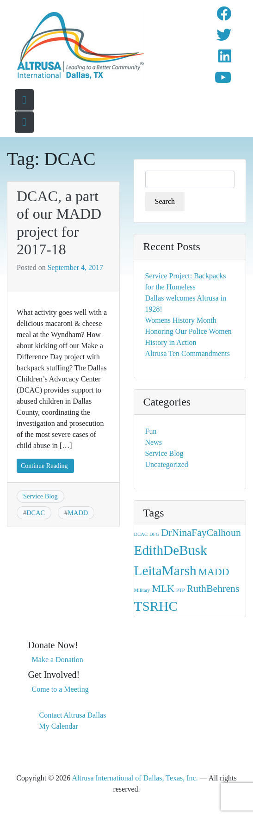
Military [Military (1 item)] (142, 590)
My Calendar (58, 726)
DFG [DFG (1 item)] (154, 534)
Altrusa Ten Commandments (187, 353)
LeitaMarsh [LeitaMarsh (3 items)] (165, 570)
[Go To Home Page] (24, 100)
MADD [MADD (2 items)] (213, 571)
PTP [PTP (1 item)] (180, 590)
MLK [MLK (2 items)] (163, 588)
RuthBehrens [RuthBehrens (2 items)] (212, 588)
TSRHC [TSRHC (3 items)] (156, 606)
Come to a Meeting (60, 689)
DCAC (35, 512)
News (153, 442)
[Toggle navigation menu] (24, 122)
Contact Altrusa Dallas (72, 715)
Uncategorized (166, 464)
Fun (151, 431)
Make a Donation (57, 659)
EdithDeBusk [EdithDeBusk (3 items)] (170, 550)
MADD (78, 512)
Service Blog (40, 496)
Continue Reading (44, 465)
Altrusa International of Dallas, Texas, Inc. (134, 778)
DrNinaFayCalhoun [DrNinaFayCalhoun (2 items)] (201, 532)
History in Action (171, 342)
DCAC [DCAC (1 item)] (141, 534)
